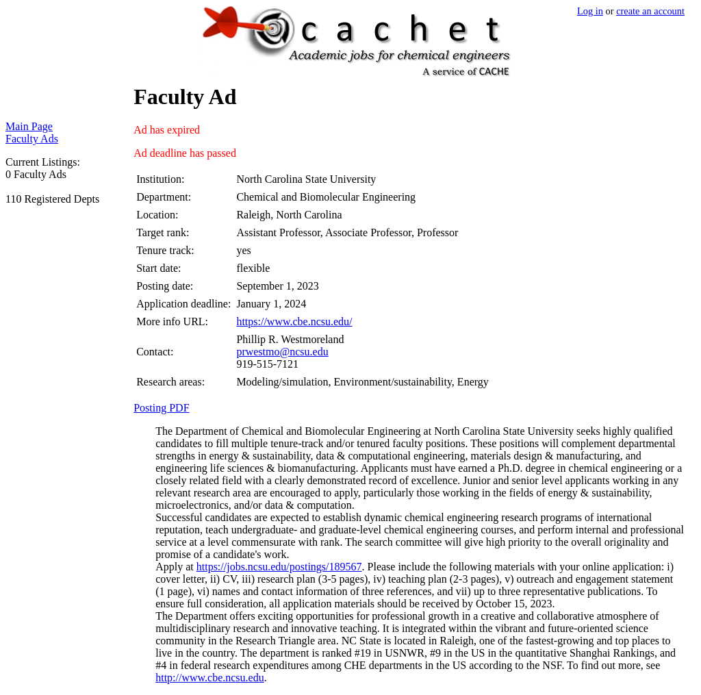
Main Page (29, 126)
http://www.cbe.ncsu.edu (209, 677)
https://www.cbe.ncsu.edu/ (294, 321)
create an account (650, 10)
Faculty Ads (31, 138)
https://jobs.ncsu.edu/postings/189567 (279, 566)
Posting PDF (161, 408)
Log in (590, 10)
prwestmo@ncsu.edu (282, 351)
